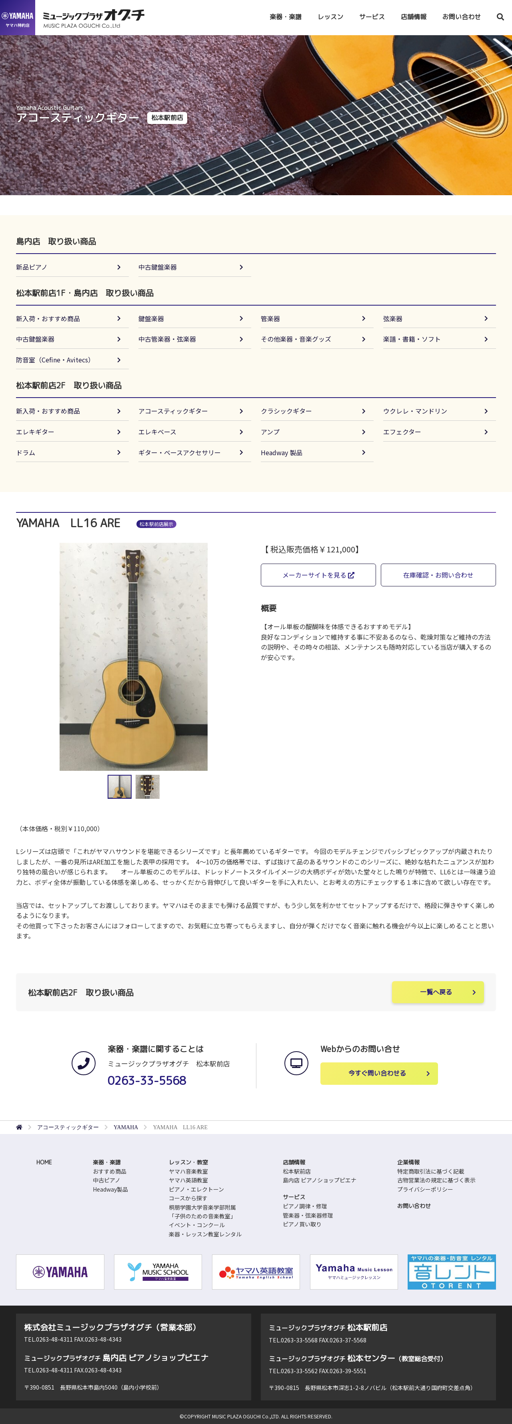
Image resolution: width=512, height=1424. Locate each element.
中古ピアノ (106, 1180)
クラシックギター (286, 411)
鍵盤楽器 (151, 318)
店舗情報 (413, 16)
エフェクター (402, 431)
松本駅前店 (297, 1171)
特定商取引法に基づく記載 (430, 1171)
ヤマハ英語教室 (188, 1180)
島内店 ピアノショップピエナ (319, 1180)
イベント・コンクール (197, 1225)
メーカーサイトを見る (318, 575)
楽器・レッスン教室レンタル (205, 1234)
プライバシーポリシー (425, 1189)
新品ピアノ (32, 267)
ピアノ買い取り (302, 1224)
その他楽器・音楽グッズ (296, 339)
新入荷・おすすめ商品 (48, 318)
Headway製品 (110, 1189)
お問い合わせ (461, 16)
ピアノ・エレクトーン (196, 1189)
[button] (240, 656)
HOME (44, 1162)
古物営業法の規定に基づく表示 (436, 1180)
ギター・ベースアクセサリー (179, 452)
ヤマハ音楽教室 (188, 1171)
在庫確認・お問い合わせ (438, 575)
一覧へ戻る (436, 992)
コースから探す (188, 1198)
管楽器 (270, 318)
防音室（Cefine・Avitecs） (55, 359)
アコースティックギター (173, 411)
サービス (372, 16)
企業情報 (408, 1162)
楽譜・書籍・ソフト (412, 339)
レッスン (330, 16)
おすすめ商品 (109, 1171)
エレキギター (35, 431)
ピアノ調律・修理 (305, 1206)
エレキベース (157, 431)
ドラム (25, 452)
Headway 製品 (281, 452)
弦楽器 (392, 318)
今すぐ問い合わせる (377, 1073)
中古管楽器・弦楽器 (167, 339)
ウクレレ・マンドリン (415, 411)
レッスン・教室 (188, 1162)
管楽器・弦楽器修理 (308, 1215)
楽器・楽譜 (286, 16)
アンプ (270, 431)
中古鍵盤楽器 (157, 267)
